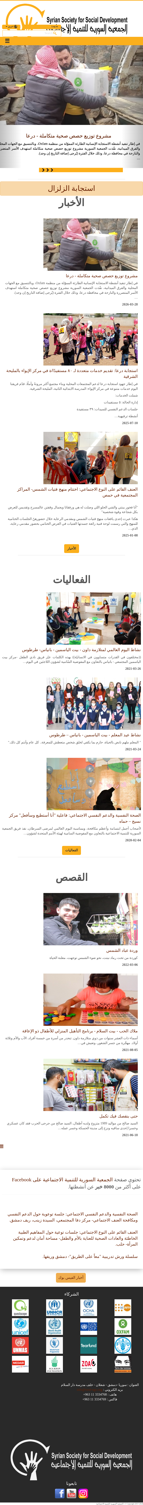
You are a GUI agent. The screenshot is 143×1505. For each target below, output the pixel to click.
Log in (55, 26)
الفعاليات (71, 850)
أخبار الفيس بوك (70, 1277)
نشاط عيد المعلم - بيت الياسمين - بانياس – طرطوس (95, 735)
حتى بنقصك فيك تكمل (118, 1116)
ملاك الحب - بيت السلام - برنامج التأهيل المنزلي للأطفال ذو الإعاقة (80, 1031)
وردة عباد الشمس (122, 950)
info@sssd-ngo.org (89, 1389)
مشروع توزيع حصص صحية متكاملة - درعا (68, 136)
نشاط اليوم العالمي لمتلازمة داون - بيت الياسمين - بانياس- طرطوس (81, 649)
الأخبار (71, 548)
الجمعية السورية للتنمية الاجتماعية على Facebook (62, 1179)
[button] (10, 106)
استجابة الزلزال (71, 188)
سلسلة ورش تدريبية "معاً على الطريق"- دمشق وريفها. (90, 1256)
